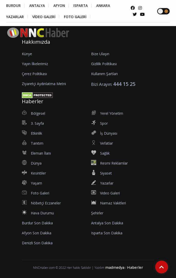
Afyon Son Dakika (36, 232)
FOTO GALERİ (77, 17)
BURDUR (13, 5)
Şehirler (97, 213)
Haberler (135, 267)
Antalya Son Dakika (107, 223)
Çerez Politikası (34, 73)
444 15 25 (124, 83)
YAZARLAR (15, 17)
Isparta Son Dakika (106, 232)
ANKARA (106, 5)
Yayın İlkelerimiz (35, 63)
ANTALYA (38, 5)
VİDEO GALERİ (45, 17)
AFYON (61, 5)
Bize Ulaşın (100, 53)
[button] (167, 40)
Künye (27, 53)
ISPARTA (83, 5)
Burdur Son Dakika (37, 223)
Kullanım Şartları (104, 73)
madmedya (114, 267)
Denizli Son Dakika (37, 242)
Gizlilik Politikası (104, 63)
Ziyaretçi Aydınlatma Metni (44, 83)
